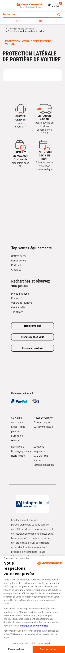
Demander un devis (32, 348)
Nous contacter (32, 325)
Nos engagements (21, 451)
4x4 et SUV (17, 311)
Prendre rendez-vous (32, 337)
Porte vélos (17, 265)
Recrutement (18, 455)
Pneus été (16, 298)
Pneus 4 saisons (20, 293)
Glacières (16, 269)
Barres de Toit (18, 260)
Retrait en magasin (43, 464)
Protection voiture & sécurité (20, 29)
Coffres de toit (19, 256)
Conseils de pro (41, 422)
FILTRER (16, 21)
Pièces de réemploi (43, 417)
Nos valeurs (17, 446)
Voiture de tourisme (21, 302)
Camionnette (18, 307)
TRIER (42, 21)
